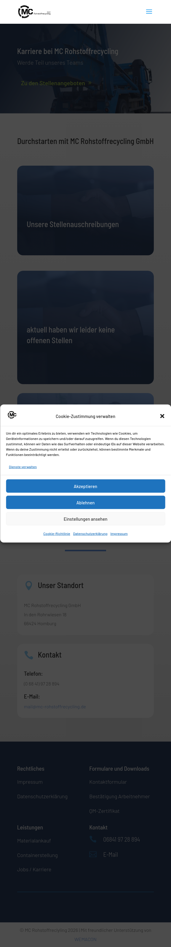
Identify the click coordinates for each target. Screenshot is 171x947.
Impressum (118, 533)
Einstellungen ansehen (86, 518)
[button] (162, 416)
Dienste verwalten (23, 466)
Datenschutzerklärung (90, 533)
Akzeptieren (85, 486)
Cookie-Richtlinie (56, 533)
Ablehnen (85, 502)
